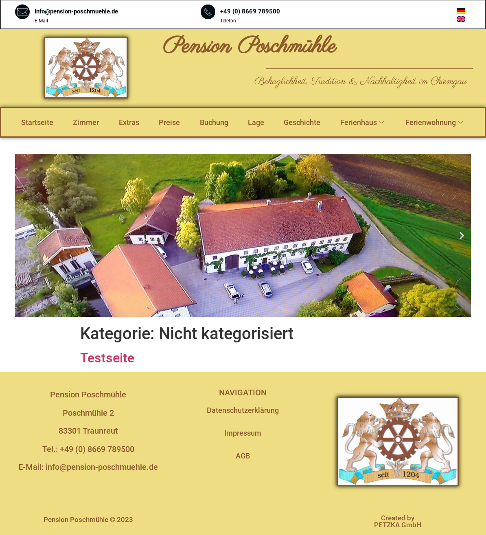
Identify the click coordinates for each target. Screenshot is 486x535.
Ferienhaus (363, 122)
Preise (169, 122)
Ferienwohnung (435, 122)
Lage (256, 122)
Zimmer (86, 122)
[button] (24, 235)
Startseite (37, 122)
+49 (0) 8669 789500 (250, 11)
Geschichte (302, 122)
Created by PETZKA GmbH (397, 521)
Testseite (107, 358)
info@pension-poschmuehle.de (76, 11)
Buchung (214, 122)
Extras (129, 122)
